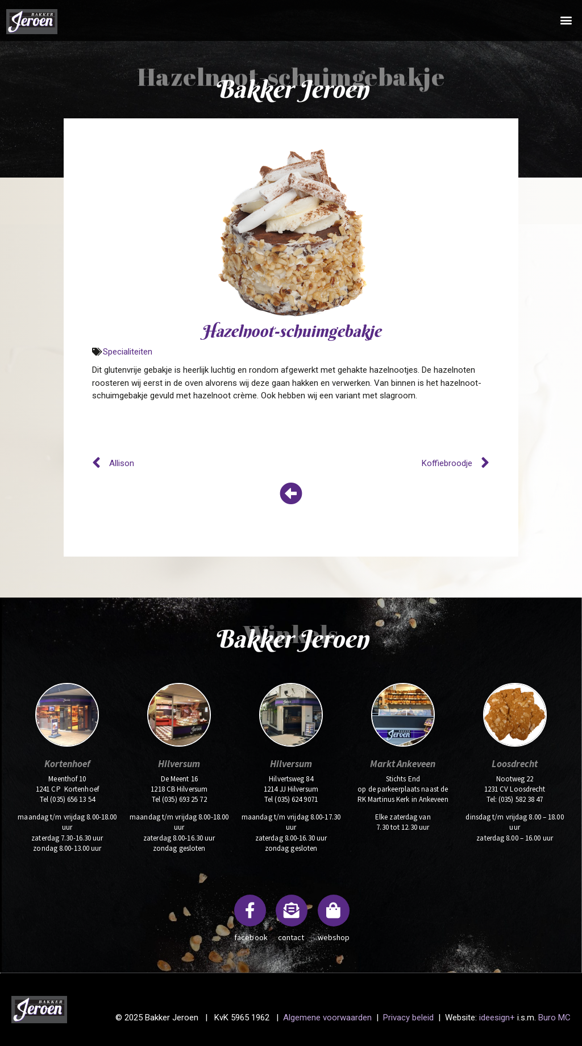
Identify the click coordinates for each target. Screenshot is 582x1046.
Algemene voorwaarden (326, 1017)
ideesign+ (497, 1017)
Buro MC (554, 1017)
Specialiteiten (127, 352)
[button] (566, 19)
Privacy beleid (408, 1017)
